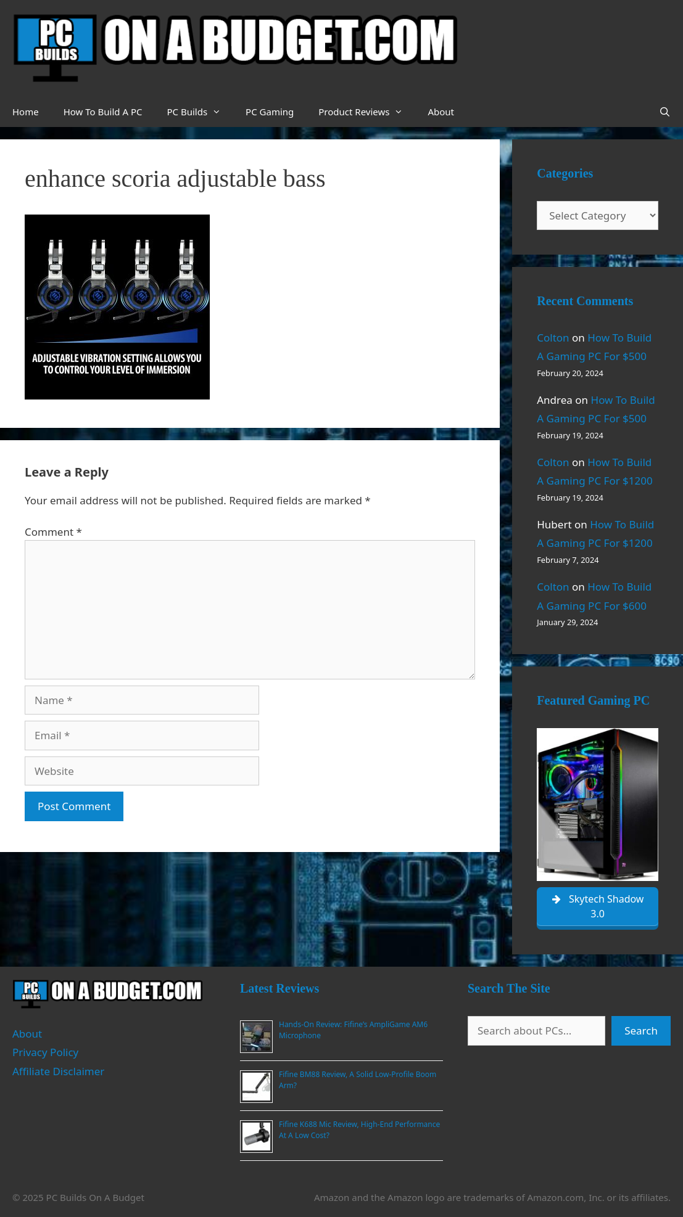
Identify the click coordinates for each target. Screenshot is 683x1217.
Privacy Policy (45, 1052)
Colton (553, 337)
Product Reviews (366, 111)
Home (25, 111)
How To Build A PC (103, 111)
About (441, 111)
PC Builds (200, 111)
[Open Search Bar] (665, 111)
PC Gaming (270, 111)
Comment (53, 532)
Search (641, 1030)
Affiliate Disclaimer (58, 1071)
